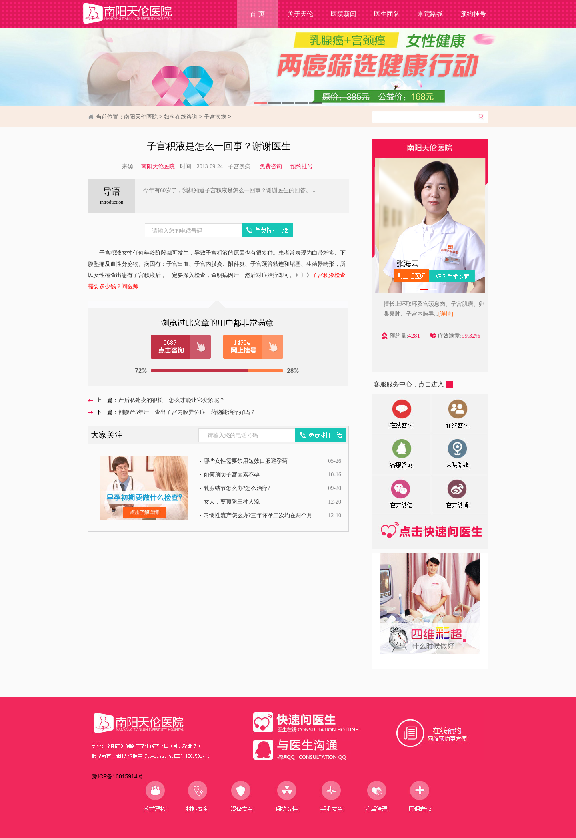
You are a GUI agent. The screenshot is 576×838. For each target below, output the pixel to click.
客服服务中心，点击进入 (413, 384)
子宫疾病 (215, 116)
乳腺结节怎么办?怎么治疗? (237, 488)
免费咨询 (271, 166)
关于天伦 (300, 13)
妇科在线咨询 (181, 116)
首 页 (257, 13)
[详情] (472, 314)
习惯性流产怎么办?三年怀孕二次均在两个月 (258, 515)
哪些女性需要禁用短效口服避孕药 (246, 461)
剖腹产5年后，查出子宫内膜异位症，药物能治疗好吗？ (187, 412)
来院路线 (430, 13)
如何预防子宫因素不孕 (232, 475)
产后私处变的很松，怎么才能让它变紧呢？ (171, 400)
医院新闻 (343, 13)
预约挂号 (473, 13)
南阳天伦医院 (141, 116)
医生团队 (387, 13)
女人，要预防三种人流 (232, 502)
